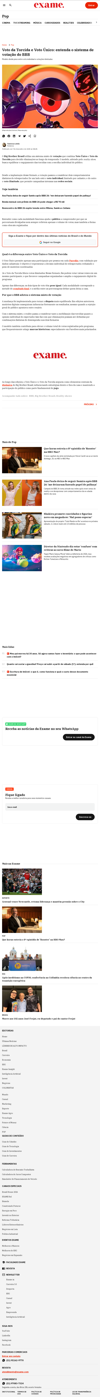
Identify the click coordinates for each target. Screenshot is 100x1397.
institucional (8, 1392)
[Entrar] (91, 5)
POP (4, 1132)
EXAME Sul (7, 1197)
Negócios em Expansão (12, 1255)
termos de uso (21, 1393)
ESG (4, 1064)
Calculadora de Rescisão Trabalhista (18, 1170)
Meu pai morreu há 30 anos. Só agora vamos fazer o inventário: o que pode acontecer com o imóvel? (51, 655)
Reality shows (64, 396)
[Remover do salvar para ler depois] (34, 136)
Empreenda (11, 1312)
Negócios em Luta (10, 1229)
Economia (6, 1060)
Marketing (6, 1104)
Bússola (5, 1201)
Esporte (5, 1108)
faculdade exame (15, 1262)
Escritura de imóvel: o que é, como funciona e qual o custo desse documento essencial (47, 673)
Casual (9, 789)
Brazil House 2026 (10, 1192)
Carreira (6, 1055)
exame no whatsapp (16, 724)
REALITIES (68, 23)
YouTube (6, 1331)
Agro (8, 1307)
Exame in (10, 1279)
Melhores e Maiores (10, 1246)
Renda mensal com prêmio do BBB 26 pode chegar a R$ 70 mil (33, 202)
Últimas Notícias (9, 1041)
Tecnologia (7, 1118)
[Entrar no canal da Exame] (79, 737)
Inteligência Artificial (11, 1074)
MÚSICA (37, 23)
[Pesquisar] (10, 5)
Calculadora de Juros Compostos (16, 1174)
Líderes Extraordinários (12, 1225)
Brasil (4, 1050)
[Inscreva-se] (85, 817)
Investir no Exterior (10, 1215)
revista (10, 1268)
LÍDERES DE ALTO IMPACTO (14, 1046)
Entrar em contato (11, 1356)
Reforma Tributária (10, 1220)
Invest (4, 1078)
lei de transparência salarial (81, 1393)
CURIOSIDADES (52, 23)
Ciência (5, 1127)
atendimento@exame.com (15, 1372)
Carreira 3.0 (11, 1284)
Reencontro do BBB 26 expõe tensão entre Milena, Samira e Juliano (36, 208)
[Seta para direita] (93, 22)
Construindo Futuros (11, 1206)
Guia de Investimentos (12, 1151)
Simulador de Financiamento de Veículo (19, 1179)
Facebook (6, 1345)
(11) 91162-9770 (15, 1360)
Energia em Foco (9, 1211)
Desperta (10, 1289)
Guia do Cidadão (9, 1142)
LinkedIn (6, 1335)
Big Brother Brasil (45, 396)
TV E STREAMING (21, 23)
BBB (31, 396)
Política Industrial (10, 1234)
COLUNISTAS (8, 1088)
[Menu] (4, 5)
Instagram (6, 1340)
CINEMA (6, 23)
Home (4, 45)
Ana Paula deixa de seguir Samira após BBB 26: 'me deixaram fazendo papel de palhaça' (46, 195)
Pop (5, 16)
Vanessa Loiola (13, 144)
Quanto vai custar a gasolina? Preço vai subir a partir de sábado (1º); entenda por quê (50, 664)
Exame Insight (8, 1069)
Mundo (5, 1094)
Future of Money (9, 1122)
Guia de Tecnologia (10, 1146)
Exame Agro (7, 1113)
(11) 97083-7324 (15, 1383)
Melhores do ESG (9, 1250)
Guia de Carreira (9, 1156)
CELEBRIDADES (84, 23)
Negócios (6, 1083)
